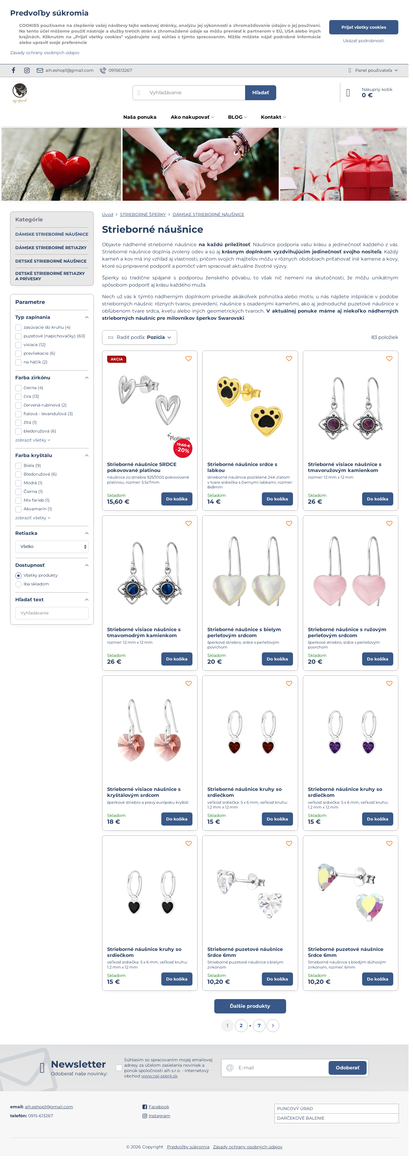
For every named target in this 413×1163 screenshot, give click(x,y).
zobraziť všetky (32, 440)
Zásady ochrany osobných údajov (248, 1147)
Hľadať (260, 92)
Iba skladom (32, 584)
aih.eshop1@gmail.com (49, 1106)
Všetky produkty (36, 576)
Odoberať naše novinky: (79, 1074)
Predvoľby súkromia (188, 1147)
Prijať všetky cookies (363, 27)
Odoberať (347, 1068)
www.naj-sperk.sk (159, 1076)
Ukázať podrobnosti (363, 40)
